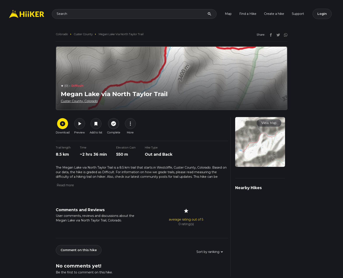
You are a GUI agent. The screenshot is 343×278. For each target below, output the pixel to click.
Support (298, 14)
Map (228, 14)
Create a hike (274, 14)
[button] (65, 185)
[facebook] (269, 34)
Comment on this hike (79, 250)
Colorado (62, 34)
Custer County (83, 34)
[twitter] (277, 34)
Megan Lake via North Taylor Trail (121, 34)
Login (322, 14)
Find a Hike (247, 14)
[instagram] (284, 34)
